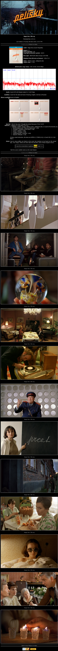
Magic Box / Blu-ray (29, 155)
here (42, 146)
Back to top (25, 645)
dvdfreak (33, 39)
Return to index (33, 44)
